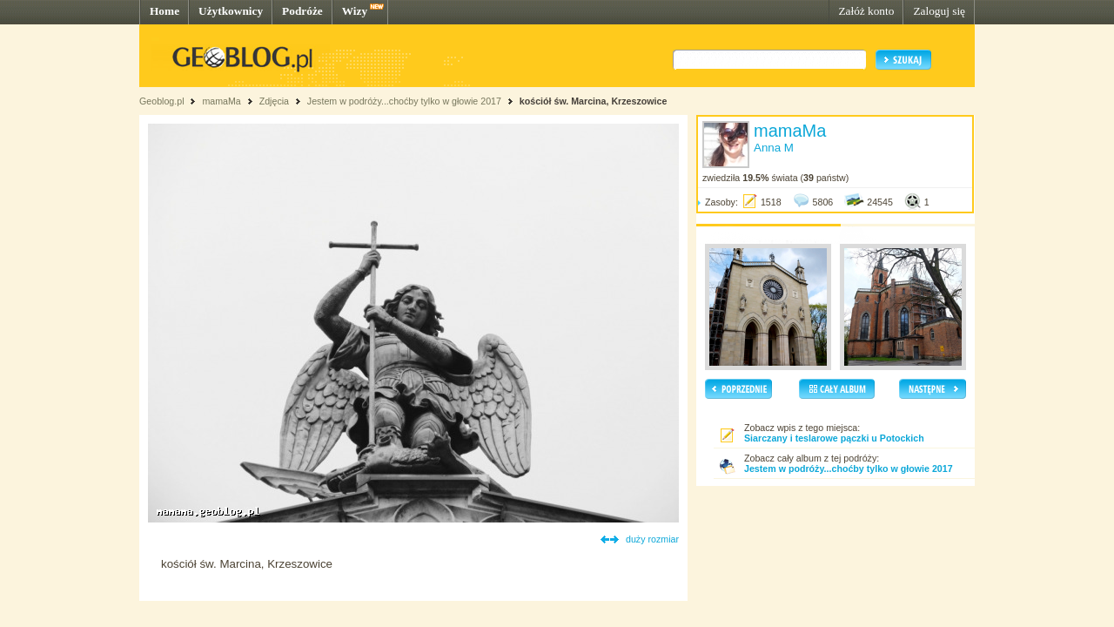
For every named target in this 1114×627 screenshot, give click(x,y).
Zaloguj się (939, 10)
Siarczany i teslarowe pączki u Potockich (834, 438)
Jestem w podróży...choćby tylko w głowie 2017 (404, 101)
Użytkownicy (230, 10)
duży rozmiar (652, 539)
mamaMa (221, 101)
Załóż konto (866, 10)
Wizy (354, 10)
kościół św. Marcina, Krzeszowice (594, 101)
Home (164, 10)
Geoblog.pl (162, 101)
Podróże (302, 10)
